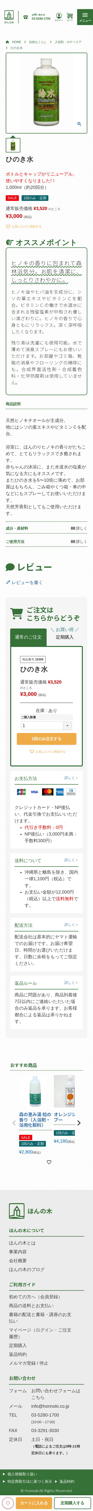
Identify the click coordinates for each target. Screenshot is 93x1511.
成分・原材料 (17, 528)
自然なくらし (38, 42)
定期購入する (72, 1503)
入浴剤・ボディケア (68, 42)
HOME (16, 42)
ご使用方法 (15, 541)
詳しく (69, 778)
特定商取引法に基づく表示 (29, 1481)
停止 (43, 1363)
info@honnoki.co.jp (50, 1406)
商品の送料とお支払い (31, 1305)
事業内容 (18, 1251)
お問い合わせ (22, 1378)
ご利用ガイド (22, 1284)
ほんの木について (26, 1230)
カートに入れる (34, 1503)
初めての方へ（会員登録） (35, 1296)
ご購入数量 (28, 717)
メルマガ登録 (22, 1363)
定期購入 (18, 1345)
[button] (14, 1123)
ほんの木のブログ (27, 1269)
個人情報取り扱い (22, 1474)
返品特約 (18, 1354)
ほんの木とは (22, 1243)
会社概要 (18, 1260)
